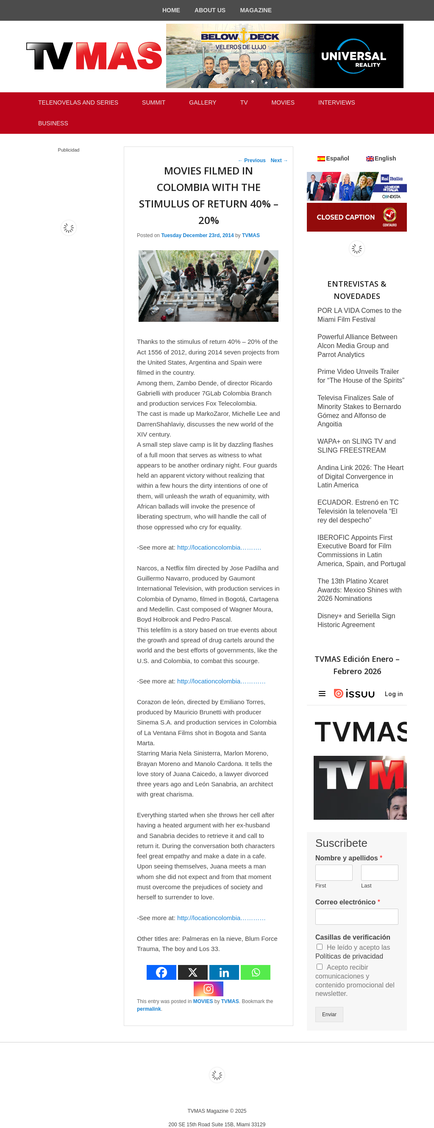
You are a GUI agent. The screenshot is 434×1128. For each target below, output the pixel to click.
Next (279, 160)
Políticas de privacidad (349, 956)
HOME (171, 10)
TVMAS (251, 235)
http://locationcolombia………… (221, 681)
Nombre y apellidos (348, 858)
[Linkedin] (224, 972)
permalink (149, 1009)
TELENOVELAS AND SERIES (78, 102)
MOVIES (283, 102)
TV (244, 102)
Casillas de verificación (352, 937)
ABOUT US (210, 10)
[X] (193, 972)
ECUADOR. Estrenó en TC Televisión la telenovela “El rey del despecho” (358, 511)
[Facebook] (161, 972)
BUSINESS (53, 123)
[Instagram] (208, 988)
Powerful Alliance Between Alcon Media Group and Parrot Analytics (357, 345)
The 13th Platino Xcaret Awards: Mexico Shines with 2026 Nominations (359, 590)
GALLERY (202, 102)
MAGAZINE (256, 10)
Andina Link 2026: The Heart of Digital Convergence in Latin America (360, 476)
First (320, 885)
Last (366, 885)
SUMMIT (153, 102)
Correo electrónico (347, 902)
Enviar (329, 1014)
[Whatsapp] (255, 972)
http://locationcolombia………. (219, 547)
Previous (252, 160)
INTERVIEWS (336, 102)
